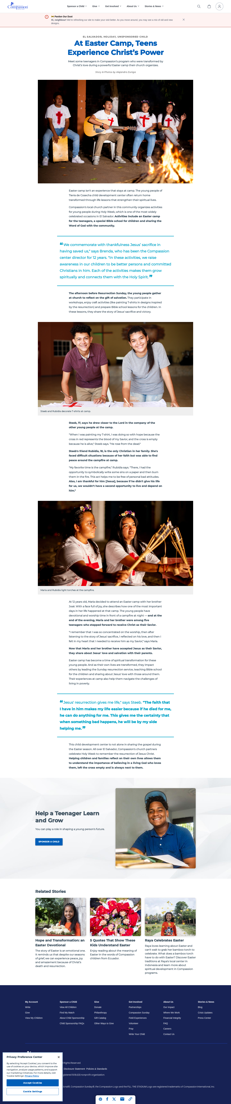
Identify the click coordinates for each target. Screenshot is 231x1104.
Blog (200, 1007)
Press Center (204, 1018)
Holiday (109, 36)
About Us (168, 1002)
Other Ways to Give (104, 1023)
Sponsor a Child (48, 841)
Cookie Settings (32, 1091)
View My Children (34, 1018)
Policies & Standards (96, 1069)
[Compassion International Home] (18, 8)
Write (27, 1007)
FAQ (165, 1023)
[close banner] (183, 20)
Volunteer (133, 1023)
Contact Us (168, 1034)
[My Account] (219, 6)
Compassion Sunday (139, 1012)
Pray (131, 1028)
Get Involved (135, 1002)
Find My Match (67, 1012)
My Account (31, 1002)
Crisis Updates (205, 1012)
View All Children (68, 1007)
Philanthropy (100, 1012)
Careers (167, 1028)
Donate (97, 1007)
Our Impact (168, 1007)
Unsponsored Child (132, 36)
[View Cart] (209, 6)
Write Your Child (137, 1034)
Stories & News (206, 1002)
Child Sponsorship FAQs (72, 1023)
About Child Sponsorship (72, 1018)
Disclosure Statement (74, 1069)
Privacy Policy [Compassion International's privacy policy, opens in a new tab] (32, 1076)
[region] (33, 1076)
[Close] (58, 1057)
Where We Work (171, 1012)
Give (27, 1012)
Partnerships (135, 1007)
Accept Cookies (32, 1083)
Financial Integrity (172, 1018)
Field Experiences (138, 1018)
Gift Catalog (100, 1018)
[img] (18, 6)
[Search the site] (199, 6)
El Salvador (92, 36)
